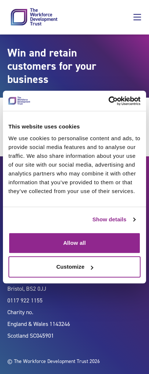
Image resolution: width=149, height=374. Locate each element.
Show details (109, 219)
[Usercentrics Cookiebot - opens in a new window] (108, 101)
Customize (74, 267)
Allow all (74, 243)
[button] (137, 17)
